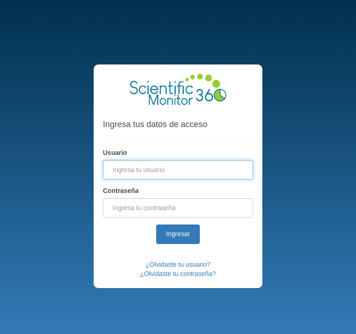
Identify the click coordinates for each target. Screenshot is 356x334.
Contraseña (121, 190)
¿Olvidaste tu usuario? (178, 264)
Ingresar (178, 234)
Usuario (115, 152)
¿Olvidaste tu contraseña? (178, 273)
